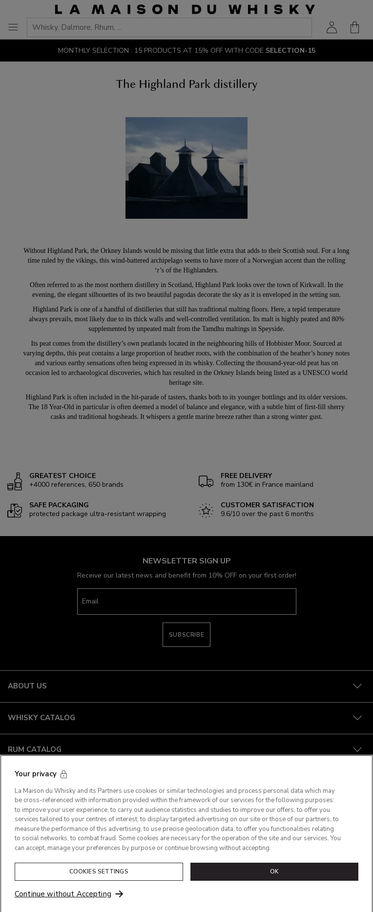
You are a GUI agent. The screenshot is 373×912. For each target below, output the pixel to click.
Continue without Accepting (63, 899)
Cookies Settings (98, 876)
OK (274, 876)
